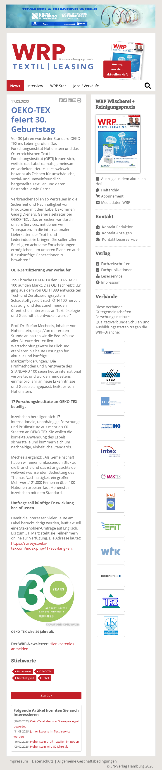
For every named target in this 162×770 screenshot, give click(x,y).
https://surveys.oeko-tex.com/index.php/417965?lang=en (41, 546)
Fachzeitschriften (115, 263)
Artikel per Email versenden (74, 100)
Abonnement (112, 196)
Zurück (46, 695)
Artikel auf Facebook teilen (61, 100)
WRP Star (58, 85)
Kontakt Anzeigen (117, 233)
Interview (35, 85)
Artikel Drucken (79, 100)
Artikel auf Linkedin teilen (70, 100)
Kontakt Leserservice (120, 239)
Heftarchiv (110, 190)
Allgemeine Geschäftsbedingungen (87, 761)
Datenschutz (43, 761)
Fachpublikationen (117, 269)
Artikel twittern (65, 100)
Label (46, 678)
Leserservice (111, 276)
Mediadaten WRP (115, 202)
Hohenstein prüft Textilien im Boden (54, 741)
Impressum (111, 282)
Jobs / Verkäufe (86, 85)
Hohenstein (24, 671)
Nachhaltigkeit (25, 678)
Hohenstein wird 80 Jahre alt (49, 746)
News (15, 85)
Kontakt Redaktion (117, 226)
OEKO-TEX (45, 671)
